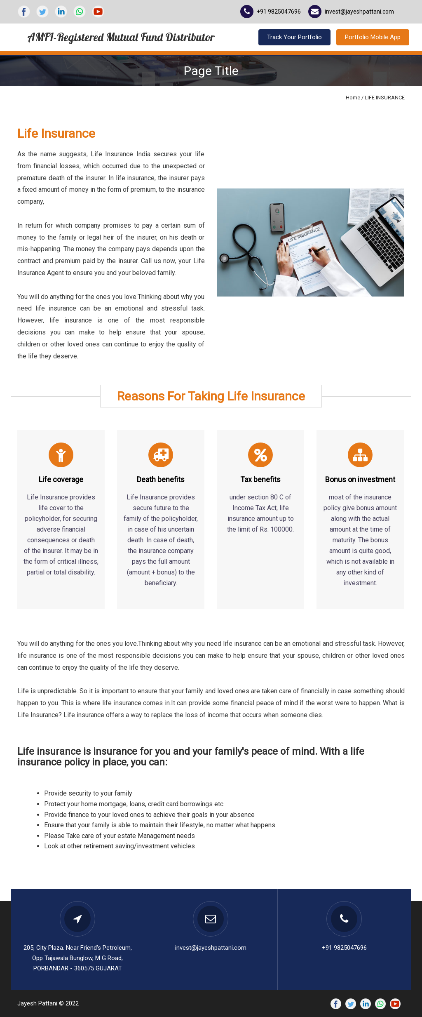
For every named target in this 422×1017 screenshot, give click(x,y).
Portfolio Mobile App (373, 37)
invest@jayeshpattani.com (359, 11)
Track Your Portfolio (294, 37)
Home (353, 97)
